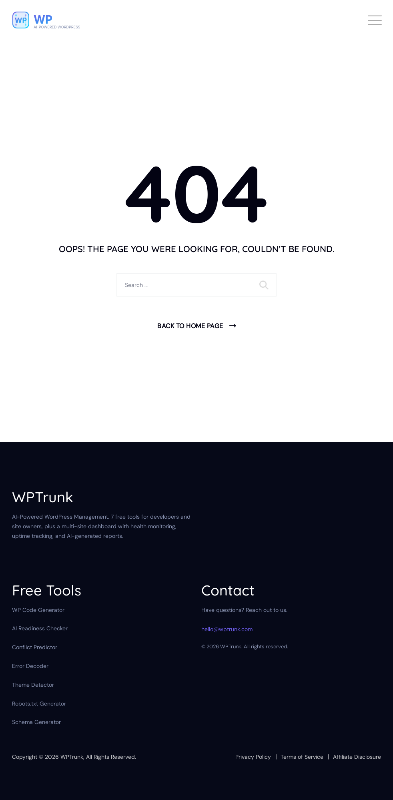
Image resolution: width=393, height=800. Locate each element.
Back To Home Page (190, 326)
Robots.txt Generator (39, 703)
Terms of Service (302, 756)
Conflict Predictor (34, 647)
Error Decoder (30, 666)
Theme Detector (33, 684)
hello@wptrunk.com (227, 629)
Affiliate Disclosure (357, 756)
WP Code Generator (38, 610)
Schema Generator (36, 722)
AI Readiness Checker (40, 628)
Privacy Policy (253, 756)
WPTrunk (71, 756)
